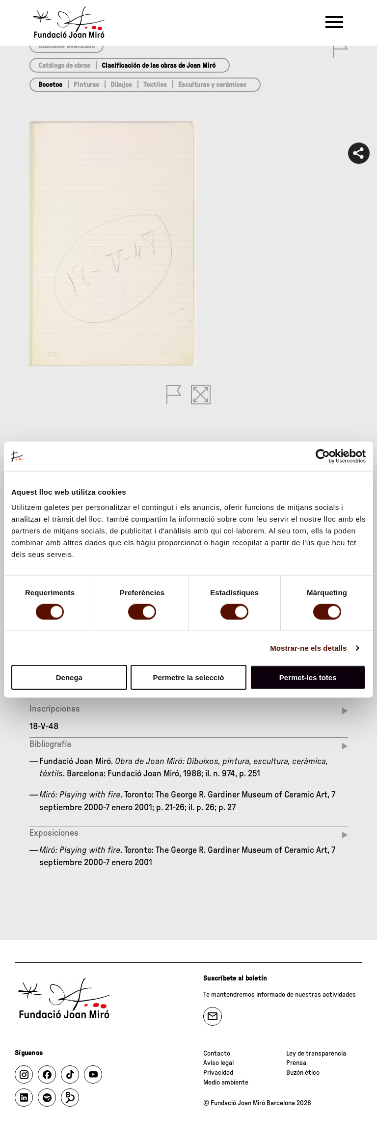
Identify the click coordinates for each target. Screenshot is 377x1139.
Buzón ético (303, 1072)
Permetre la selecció (188, 677)
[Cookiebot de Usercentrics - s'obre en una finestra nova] (323, 456)
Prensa (296, 1063)
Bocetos (50, 84)
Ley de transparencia (316, 1053)
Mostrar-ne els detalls (308, 647)
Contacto (216, 1053)
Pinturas (86, 84)
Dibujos (121, 84)
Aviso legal (218, 1063)
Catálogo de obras (64, 65)
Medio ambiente (225, 1082)
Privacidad (218, 1072)
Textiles (155, 84)
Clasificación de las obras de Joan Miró (158, 65)
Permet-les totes (308, 677)
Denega (69, 677)
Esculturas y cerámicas (212, 84)
